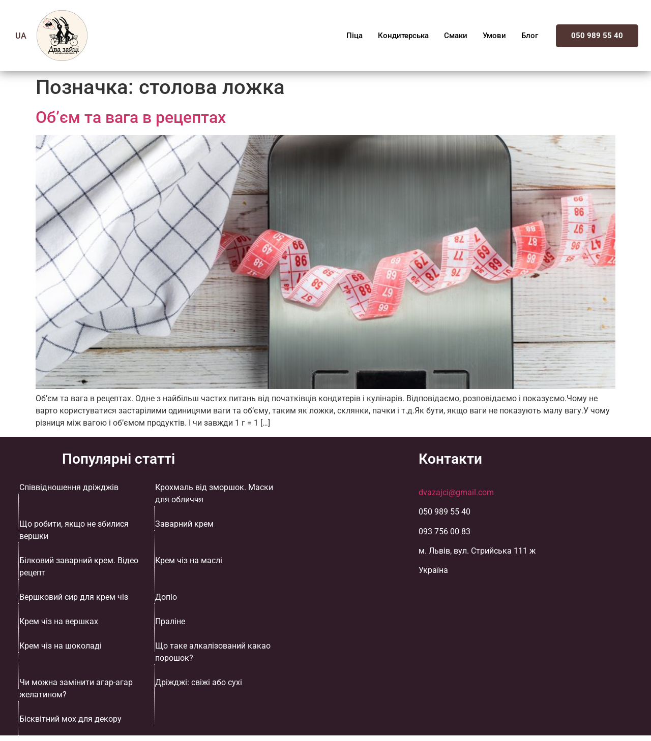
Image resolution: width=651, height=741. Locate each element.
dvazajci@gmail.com (456, 492)
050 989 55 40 (597, 35)
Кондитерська (403, 35)
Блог (529, 35)
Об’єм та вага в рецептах (131, 117)
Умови (494, 35)
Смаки (455, 35)
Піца (354, 35)
